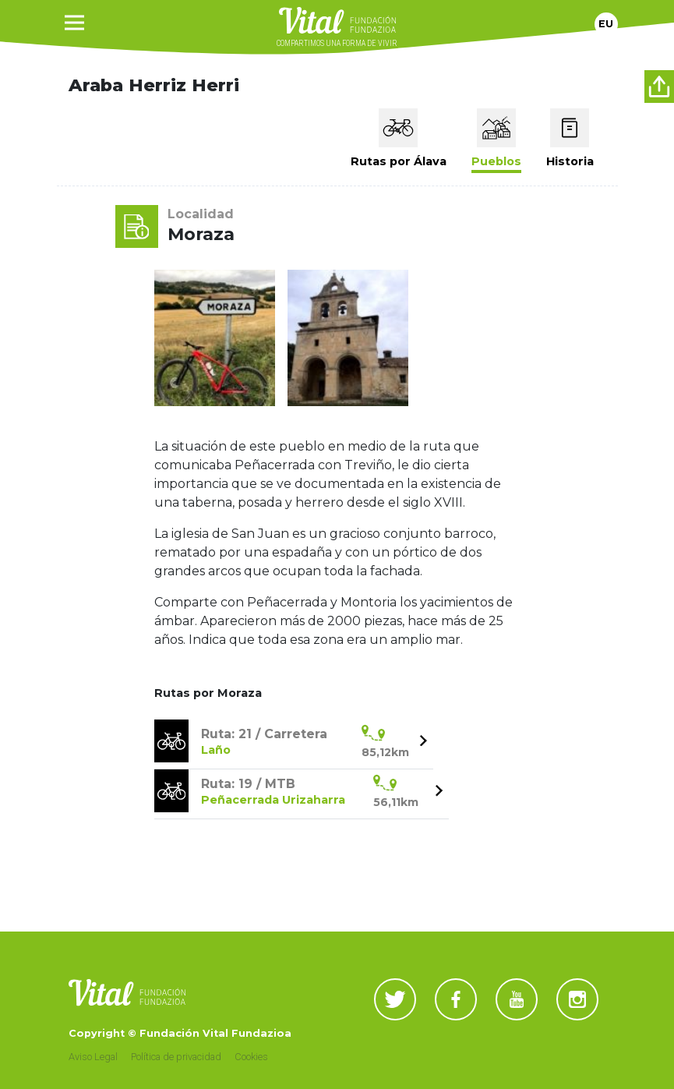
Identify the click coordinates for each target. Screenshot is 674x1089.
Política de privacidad (176, 1056)
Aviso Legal (93, 1056)
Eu (605, 24)
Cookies (251, 1056)
